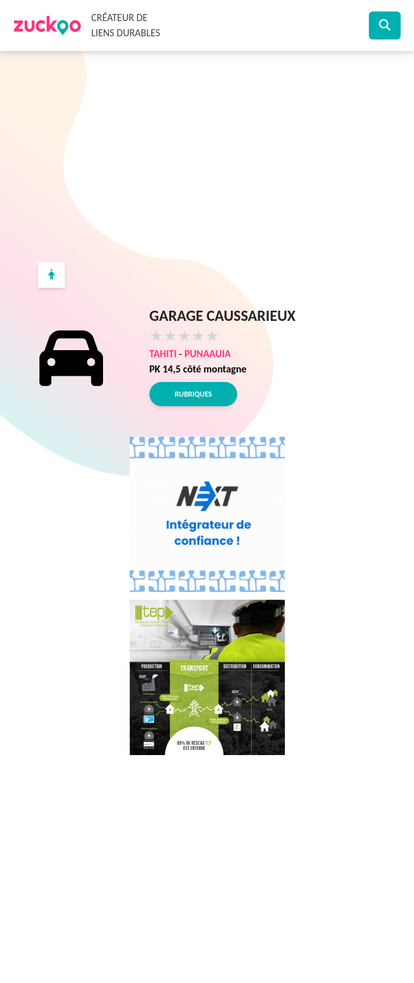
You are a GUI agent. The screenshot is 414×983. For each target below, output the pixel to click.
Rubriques (193, 394)
